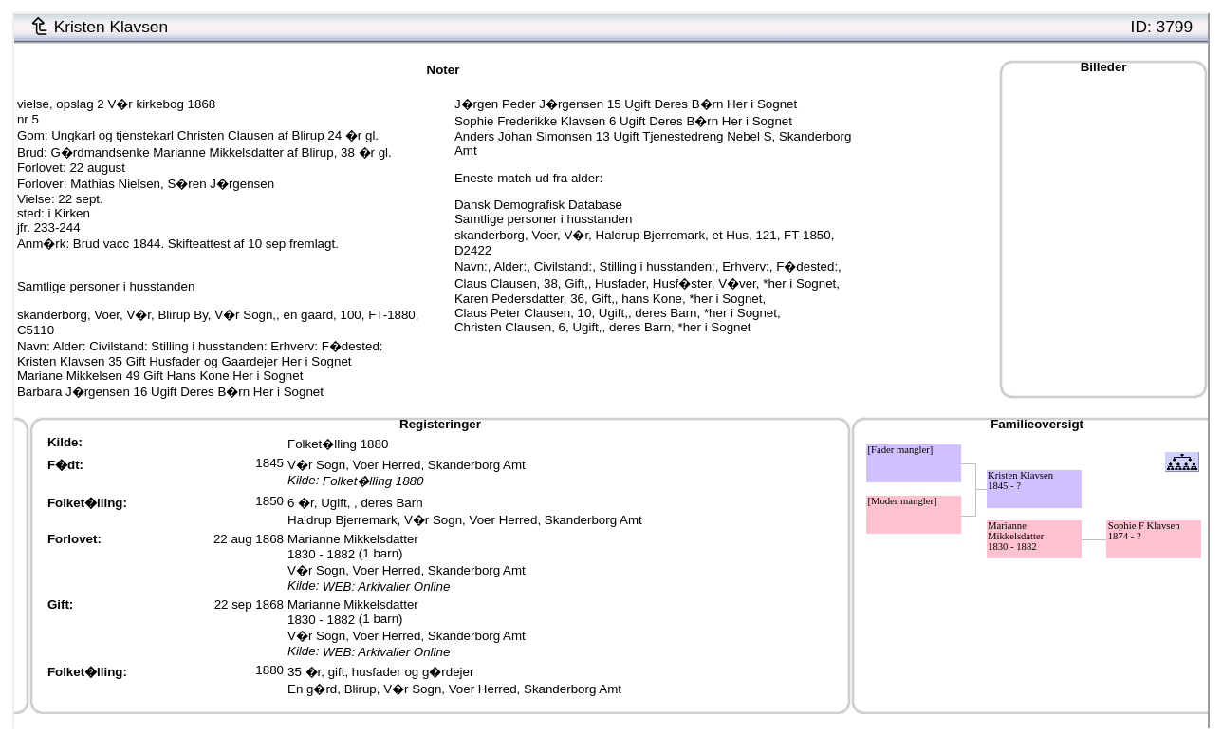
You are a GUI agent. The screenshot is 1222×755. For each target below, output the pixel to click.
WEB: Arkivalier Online (386, 586)
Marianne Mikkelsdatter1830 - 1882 (352, 546)
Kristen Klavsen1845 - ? (1020, 480)
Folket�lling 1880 (337, 444)
